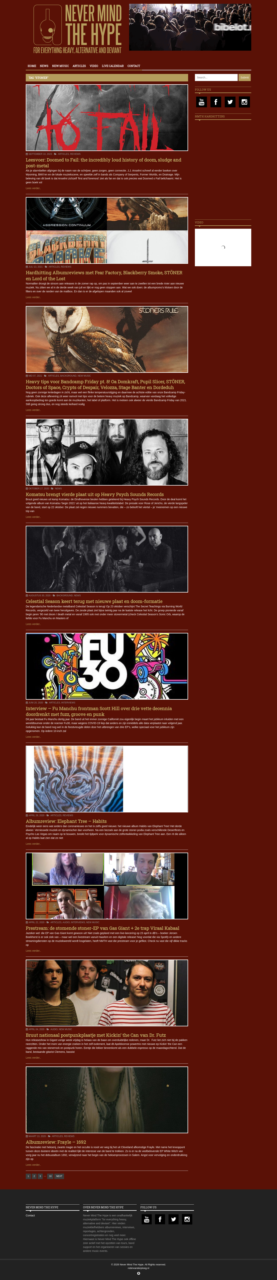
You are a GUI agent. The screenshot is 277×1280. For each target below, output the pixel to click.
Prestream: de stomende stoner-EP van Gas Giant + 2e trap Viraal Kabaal (102, 928)
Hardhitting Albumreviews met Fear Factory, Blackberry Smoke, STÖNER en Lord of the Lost (104, 275)
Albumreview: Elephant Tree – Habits (66, 821)
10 (50, 1176)
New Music (60, 66)
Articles (79, 66)
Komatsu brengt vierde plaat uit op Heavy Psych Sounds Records (95, 494)
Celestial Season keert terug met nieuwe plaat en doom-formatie (94, 601)
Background (68, 376)
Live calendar (113, 66)
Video (94, 66)
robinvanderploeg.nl (138, 1268)
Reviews (75, 154)
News (44, 66)
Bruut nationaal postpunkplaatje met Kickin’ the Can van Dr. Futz (96, 1035)
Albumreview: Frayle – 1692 (56, 1142)
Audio (66, 922)
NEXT (59, 1176)
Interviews (68, 702)
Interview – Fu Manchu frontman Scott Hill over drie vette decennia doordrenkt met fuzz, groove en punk (99, 711)
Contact (133, 66)
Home (32, 66)
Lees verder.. (33, 188)
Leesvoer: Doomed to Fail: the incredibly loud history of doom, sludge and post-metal (103, 163)
